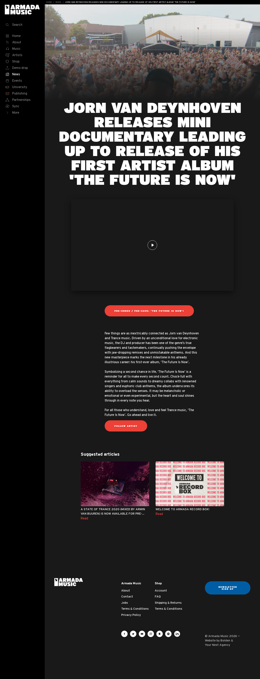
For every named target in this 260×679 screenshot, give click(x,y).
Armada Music (22, 9)
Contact (127, 596)
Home (49, 2)
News (58, 2)
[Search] (22, 25)
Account (161, 590)
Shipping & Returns (168, 602)
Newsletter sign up (227, 588)
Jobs (124, 602)
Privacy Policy (131, 614)
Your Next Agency (217, 644)
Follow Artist (125, 426)
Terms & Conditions (135, 608)
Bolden (225, 640)
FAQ (158, 596)
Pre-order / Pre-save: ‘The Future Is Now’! (149, 311)
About (125, 590)
